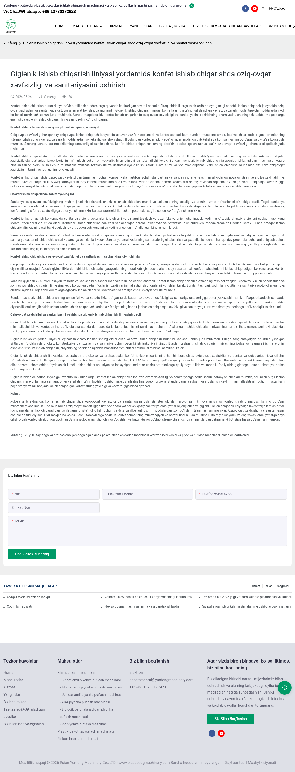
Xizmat (255, 586)
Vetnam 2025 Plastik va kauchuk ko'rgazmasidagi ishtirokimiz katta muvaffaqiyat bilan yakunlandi (149, 597)
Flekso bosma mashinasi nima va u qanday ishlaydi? (141, 606)
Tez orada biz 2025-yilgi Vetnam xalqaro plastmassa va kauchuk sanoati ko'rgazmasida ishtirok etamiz (247, 597)
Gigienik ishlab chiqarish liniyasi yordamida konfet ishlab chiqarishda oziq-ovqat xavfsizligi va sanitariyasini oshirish (117, 43)
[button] (293, 26)
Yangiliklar (283, 586)
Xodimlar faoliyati (19, 606)
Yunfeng (10, 43)
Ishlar (268, 586)
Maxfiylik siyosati (262, 762)
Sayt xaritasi (235, 762)
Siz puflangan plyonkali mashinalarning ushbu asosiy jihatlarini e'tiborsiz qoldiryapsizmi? (247, 606)
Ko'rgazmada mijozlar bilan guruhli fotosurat (28, 597)
